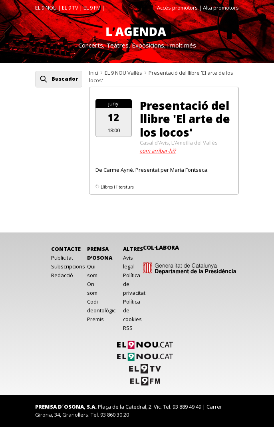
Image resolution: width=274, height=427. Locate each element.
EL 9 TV (70, 7)
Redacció (62, 275)
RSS (128, 328)
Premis (95, 319)
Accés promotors (177, 7)
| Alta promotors (219, 7)
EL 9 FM (92, 7)
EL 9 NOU (46, 7)
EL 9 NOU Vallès (123, 72)
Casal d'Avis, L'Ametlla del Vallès (179, 142)
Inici (93, 72)
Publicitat (62, 257)
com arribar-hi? (158, 150)
